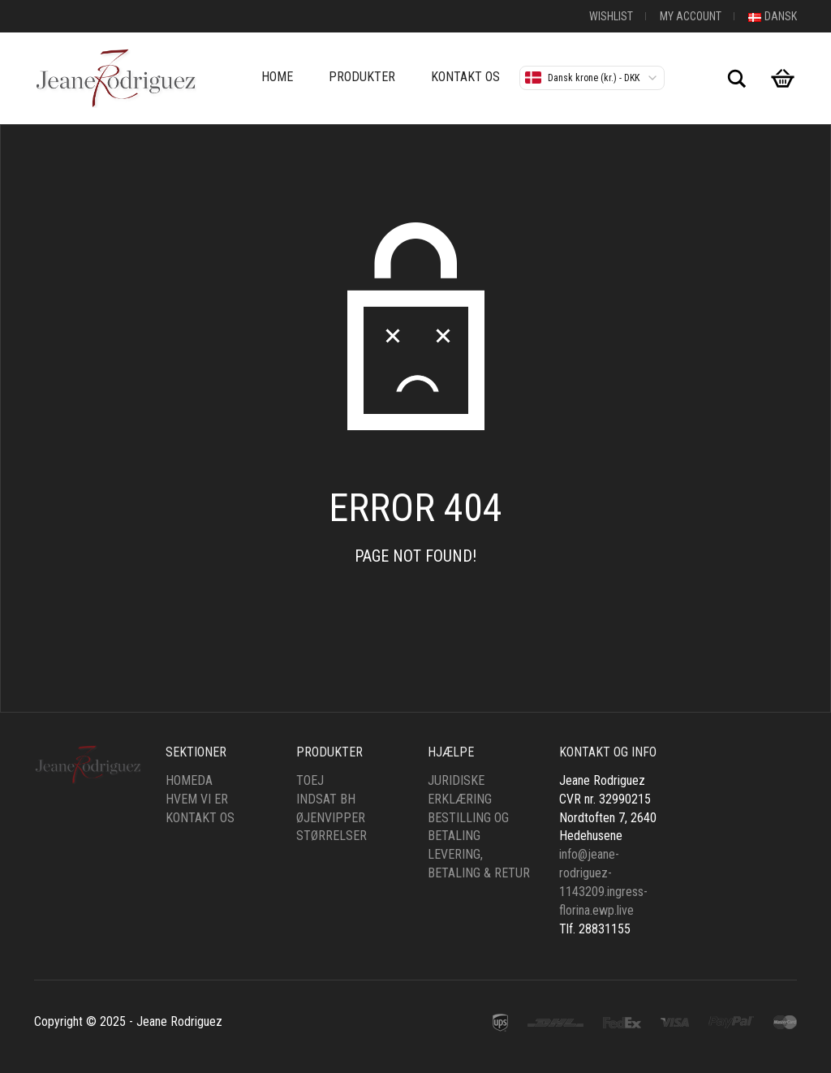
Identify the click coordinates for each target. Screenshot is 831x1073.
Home (277, 76)
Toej (310, 780)
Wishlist (611, 16)
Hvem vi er (197, 799)
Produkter (362, 76)
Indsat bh (325, 799)
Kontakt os (465, 76)
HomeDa (189, 780)
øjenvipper (330, 817)
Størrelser (331, 835)
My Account (690, 16)
